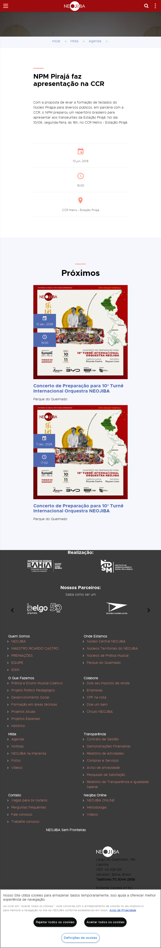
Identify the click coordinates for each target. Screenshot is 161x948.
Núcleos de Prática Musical (108, 656)
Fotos (16, 761)
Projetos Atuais (23, 712)
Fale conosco (21, 814)
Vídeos (16, 768)
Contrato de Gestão (103, 739)
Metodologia (96, 807)
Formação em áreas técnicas (34, 704)
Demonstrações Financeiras (109, 746)
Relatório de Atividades (105, 753)
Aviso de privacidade (103, 768)
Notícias (17, 746)
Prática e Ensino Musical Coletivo (37, 683)
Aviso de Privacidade (122, 910)
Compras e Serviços (103, 761)
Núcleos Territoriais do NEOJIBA (112, 648)
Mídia (74, 41)
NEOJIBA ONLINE (101, 800)
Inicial (56, 41)
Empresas (95, 690)
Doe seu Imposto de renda (108, 683)
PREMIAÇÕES (22, 656)
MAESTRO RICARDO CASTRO (34, 648)
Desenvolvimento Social (30, 697)
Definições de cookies (80, 938)
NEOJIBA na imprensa (28, 753)
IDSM (15, 670)
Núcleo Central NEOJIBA (106, 641)
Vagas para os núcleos (29, 800)
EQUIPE (17, 663)
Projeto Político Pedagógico (33, 690)
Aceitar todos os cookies (105, 922)
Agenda (95, 41)
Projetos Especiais (25, 719)
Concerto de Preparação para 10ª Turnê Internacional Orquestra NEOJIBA (78, 388)
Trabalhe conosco (25, 822)
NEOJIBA (18, 641)
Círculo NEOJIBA (100, 712)
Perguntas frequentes (28, 807)
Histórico (18, 726)
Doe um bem (97, 704)
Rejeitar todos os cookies (55, 922)
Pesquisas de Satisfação (106, 775)
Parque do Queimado (104, 663)
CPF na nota (96, 697)
